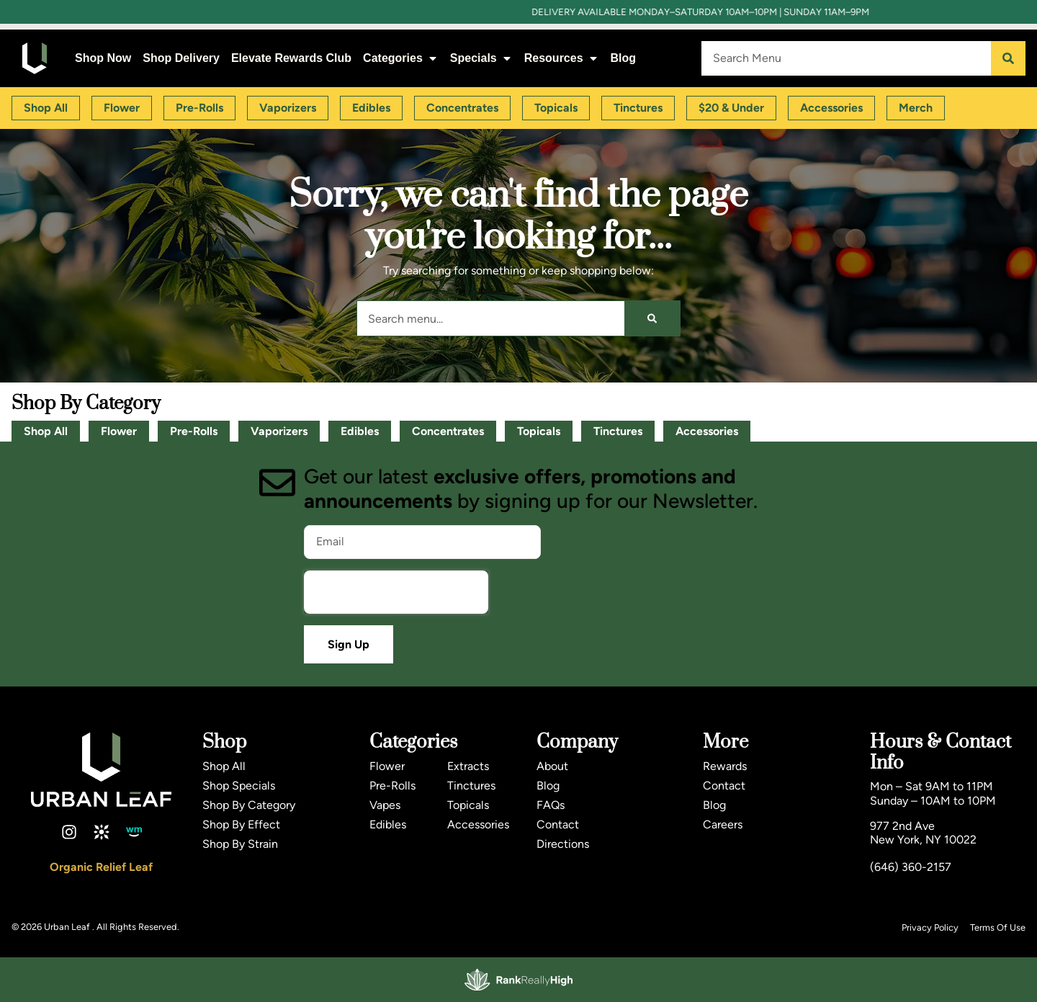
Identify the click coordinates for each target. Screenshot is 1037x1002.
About (552, 766)
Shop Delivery (181, 58)
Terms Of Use (997, 927)
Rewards (725, 766)
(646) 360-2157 (910, 867)
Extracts (468, 766)
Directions (563, 844)
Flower (119, 431)
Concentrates (448, 431)
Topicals (538, 431)
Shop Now (103, 58)
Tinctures (617, 431)
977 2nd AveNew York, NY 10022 (923, 832)
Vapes (384, 805)
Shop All (46, 431)
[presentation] (396, 592)
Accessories (706, 431)
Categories (401, 58)
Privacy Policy (930, 927)
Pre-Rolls (193, 431)
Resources (561, 58)
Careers (722, 824)
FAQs (551, 805)
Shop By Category (248, 805)
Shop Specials (238, 785)
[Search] (1008, 58)
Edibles (360, 431)
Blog (624, 58)
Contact (558, 824)
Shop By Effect (241, 824)
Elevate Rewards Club (291, 58)
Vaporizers (279, 431)
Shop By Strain (240, 844)
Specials (481, 58)
